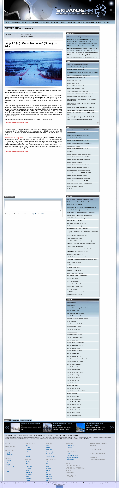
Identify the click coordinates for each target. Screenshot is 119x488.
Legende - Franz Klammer (74, 412)
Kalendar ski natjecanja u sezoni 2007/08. (78, 167)
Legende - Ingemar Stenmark (74, 415)
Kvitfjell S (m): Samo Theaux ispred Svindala (80, 46)
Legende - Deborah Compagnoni (75, 372)
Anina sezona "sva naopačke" (75, 220)
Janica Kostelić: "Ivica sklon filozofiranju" (77, 228)
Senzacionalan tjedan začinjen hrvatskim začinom (80, 93)
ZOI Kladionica (71, 151)
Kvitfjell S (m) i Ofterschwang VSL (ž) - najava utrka (82, 55)
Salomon (49, 478)
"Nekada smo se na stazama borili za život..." (79, 249)
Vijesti (28, 448)
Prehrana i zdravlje (11, 467)
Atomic (48, 462)
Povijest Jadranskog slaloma (74, 334)
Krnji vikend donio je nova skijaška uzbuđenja (79, 96)
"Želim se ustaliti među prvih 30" (75, 246)
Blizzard (48, 464)
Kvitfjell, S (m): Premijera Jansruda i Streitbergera (82, 44)
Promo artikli (70, 460)
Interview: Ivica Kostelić (73, 281)
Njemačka (29, 472)
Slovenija (29, 474)
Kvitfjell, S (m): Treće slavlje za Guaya (79, 41)
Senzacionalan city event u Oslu (75, 88)
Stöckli (48, 481)
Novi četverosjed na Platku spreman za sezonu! (94, 424)
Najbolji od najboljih (72, 457)
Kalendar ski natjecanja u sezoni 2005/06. (78, 181)
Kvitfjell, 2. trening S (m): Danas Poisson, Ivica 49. (82, 48)
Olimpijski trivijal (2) (72, 302)
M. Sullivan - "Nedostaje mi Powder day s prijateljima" (81, 243)
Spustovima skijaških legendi (74, 162)
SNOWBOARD (44, 22)
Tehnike (8, 469)
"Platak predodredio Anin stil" (74, 238)
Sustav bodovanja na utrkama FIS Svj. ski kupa (79, 183)
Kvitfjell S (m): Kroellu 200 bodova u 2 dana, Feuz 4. (82, 52)
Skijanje (8, 453)
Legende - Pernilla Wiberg (74, 388)
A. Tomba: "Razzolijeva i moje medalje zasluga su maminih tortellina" (82, 232)
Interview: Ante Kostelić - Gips (75, 286)
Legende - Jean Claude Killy (74, 399)
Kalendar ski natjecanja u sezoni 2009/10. (78, 156)
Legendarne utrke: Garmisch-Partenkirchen (78, 359)
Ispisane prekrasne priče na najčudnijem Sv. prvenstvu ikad (82, 72)
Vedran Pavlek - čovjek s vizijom (75, 273)
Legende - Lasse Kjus (72, 340)
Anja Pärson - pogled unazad (74, 265)
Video (27, 454)
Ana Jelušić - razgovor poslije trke (76, 291)
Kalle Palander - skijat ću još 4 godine (77, 275)
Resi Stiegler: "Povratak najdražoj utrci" (77, 223)
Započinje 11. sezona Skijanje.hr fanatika (78, 64)
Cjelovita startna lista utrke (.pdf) (16, 122)
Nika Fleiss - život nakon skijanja (75, 226)
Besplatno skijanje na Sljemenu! (31, 423)
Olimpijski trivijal (71, 305)
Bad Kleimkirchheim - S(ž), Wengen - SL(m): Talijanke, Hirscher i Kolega (81, 100)
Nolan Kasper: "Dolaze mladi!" (75, 204)
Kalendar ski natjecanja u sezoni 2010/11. (78, 148)
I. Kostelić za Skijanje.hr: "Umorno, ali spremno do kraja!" (82, 259)
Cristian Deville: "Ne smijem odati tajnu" (77, 210)
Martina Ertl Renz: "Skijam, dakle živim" (77, 235)
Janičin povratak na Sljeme (74, 262)
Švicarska (29, 478)
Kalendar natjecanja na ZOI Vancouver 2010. (79, 154)
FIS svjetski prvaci (71, 321)
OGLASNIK (106, 22)
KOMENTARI (9, 197)
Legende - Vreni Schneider (74, 409)
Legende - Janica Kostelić (73, 348)
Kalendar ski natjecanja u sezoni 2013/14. (78, 135)
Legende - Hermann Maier (74, 329)
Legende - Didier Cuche (73, 310)
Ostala (28, 481)
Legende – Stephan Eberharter (75, 337)
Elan (47, 466)
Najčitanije (15, 420)
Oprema (28, 450)
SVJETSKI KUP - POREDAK (72, 476)
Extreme (8, 460)
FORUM (98, 22)
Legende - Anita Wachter (73, 369)
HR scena (29, 452)
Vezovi (48, 448)
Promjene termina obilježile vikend (76, 77)
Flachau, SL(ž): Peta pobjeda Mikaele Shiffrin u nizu (80, 110)
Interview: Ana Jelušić (72, 289)
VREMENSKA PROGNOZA (75, 468)
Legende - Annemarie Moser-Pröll (76, 391)
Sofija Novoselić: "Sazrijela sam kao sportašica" (79, 215)
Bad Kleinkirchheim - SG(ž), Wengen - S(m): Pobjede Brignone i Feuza (81, 104)
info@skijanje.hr (100, 453)
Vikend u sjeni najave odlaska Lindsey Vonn (78, 75)
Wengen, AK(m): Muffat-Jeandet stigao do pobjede (80, 107)
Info (27, 445)
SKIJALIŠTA (54, 22)
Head (48, 470)
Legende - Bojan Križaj (73, 375)
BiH (27, 464)
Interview (28, 456)
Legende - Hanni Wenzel (73, 377)
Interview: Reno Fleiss (72, 278)
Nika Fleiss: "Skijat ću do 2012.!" (75, 254)
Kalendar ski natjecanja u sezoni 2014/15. (78, 130)
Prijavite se (35, 213)
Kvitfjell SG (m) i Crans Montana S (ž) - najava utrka (82, 39)
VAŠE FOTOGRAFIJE (73, 465)
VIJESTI (7, 22)
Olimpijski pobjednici (72, 332)
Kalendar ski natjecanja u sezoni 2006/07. (78, 175)
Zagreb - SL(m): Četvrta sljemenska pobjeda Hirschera (81, 117)
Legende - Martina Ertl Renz (74, 350)
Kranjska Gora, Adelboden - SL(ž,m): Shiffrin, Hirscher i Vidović (81, 113)
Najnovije (7, 420)
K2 (47, 472)
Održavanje (49, 452)
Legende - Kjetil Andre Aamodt (75, 345)
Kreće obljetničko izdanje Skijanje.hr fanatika (78, 67)
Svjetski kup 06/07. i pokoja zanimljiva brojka (78, 170)
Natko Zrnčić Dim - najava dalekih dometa (78, 257)
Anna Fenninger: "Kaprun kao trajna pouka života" (80, 199)
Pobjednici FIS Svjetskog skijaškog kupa (77, 308)
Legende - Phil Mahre (72, 385)
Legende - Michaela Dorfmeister (75, 342)
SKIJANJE (35, 22)
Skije (47, 445)
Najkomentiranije (25, 420)
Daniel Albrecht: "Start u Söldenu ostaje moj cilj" (79, 241)
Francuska (29, 466)
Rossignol (49, 476)
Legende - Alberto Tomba (73, 407)
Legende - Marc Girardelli (73, 401)
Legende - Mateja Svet (73, 353)
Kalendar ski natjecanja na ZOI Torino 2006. (78, 178)
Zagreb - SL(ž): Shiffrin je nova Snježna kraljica (79, 119)
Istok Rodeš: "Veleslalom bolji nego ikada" (78, 218)
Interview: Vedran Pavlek (73, 267)
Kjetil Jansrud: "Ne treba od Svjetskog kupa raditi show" (81, 207)
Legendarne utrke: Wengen (74, 326)
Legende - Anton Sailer (73, 367)
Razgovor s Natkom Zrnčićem (74, 294)
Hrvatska (28, 468)
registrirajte (43, 213)
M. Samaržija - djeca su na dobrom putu (77, 251)
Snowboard (9, 455)
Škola (7, 471)
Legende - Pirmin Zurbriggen (74, 404)
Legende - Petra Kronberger (74, 364)
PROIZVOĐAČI (72, 22)
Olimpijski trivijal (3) (72, 132)
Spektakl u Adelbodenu (73, 83)
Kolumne (69, 448)
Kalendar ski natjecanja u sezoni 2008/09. (78, 164)
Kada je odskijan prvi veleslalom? (75, 313)
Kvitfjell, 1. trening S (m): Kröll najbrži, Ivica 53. (81, 50)
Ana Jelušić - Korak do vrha (74, 270)
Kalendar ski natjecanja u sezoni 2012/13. (78, 140)
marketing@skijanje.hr (98, 459)
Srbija (28, 476)
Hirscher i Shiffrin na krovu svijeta (75, 69)
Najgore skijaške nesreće (73, 146)
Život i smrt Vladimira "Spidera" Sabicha (77, 318)
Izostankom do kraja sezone (15, 138)
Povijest (8, 465)
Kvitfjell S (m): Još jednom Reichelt (78, 37)
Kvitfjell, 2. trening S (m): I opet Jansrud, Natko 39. (82, 57)
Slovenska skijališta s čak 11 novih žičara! (62, 424)
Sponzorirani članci (72, 455)
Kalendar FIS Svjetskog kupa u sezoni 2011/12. (79, 143)
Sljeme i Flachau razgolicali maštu (76, 85)
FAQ (7, 463)
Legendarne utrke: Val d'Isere (74, 356)
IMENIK (68, 463)
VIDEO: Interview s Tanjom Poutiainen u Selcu (79, 202)
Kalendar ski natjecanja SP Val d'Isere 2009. (78, 159)
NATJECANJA (26, 22)
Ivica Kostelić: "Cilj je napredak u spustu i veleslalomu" (81, 212)
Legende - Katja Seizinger (74, 383)
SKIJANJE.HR (90, 22)
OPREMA (62, 22)
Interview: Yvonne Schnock (74, 283)
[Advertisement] (33, 176)
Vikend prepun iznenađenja (74, 80)
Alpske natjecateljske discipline (75, 186)
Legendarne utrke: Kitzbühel (74, 324)
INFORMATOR (16, 22)
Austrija (28, 462)
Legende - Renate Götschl (74, 316)
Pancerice (49, 450)
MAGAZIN (81, 22)
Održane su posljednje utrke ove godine (77, 91)
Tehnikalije (49, 454)
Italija (27, 470)
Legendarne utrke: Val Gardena (75, 361)
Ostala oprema (50, 456)
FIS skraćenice (71, 189)
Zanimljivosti (70, 445)
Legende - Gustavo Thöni (73, 396)
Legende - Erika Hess (72, 393)
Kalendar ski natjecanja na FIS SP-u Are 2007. (79, 173)
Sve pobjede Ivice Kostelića (74, 138)
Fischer (48, 468)
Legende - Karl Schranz (73, 380)
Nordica (48, 474)
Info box (69, 453)
